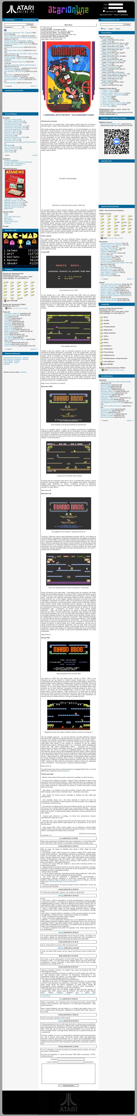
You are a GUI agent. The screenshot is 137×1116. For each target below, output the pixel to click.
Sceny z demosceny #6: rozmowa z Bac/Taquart (20, 37)
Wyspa (6, 333)
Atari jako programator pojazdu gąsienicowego (19, 65)
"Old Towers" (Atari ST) (11, 313)
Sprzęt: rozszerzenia (107, 290)
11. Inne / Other (106, 106)
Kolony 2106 (8, 328)
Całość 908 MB (106, 364)
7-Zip (20, 308)
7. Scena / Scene (106, 99)
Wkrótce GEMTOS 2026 (12, 36)
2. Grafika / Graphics (107, 91)
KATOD (103, 254)
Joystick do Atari (106, 394)
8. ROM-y (104, 339)
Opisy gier (6, 312)
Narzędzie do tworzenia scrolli (14, 123)
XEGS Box (104, 412)
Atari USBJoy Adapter (108, 287)
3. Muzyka (104, 323)
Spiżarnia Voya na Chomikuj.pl (14, 207)
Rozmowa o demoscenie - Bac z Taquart (17, 32)
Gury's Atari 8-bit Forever (12, 216)
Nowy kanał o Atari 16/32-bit (13, 50)
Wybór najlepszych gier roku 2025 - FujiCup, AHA (20, 53)
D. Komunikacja (106, 352)
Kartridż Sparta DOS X (11, 124)
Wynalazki (102, 380)
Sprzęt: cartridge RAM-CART (110, 294)
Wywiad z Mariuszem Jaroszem (111, 243)
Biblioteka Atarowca (10, 168)
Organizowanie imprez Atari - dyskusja (15, 357)
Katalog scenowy (105, 213)
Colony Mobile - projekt (11, 362)
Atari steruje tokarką (107, 417)
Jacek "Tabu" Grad (107, 267)
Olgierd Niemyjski (106, 275)
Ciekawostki (105, 70)
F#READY (104, 251)
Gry (104, 29)
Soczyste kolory (106, 410)
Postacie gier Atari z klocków (13, 79)
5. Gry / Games (106, 96)
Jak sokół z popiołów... (11, 78)
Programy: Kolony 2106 (108, 289)
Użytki (111, 29)
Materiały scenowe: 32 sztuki (13, 200)
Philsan (60, 948)
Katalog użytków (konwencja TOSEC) (112, 368)
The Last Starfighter (10, 336)
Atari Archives (8, 220)
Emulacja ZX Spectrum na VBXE (15, 137)
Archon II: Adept (9, 329)
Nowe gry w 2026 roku (11, 119)
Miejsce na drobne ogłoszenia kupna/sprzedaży (116, 295)
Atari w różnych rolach (108, 414)
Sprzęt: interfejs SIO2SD (109, 300)
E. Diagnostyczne (107, 355)
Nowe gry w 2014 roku (11, 148)
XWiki (6, 215)
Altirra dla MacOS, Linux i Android (112, 61)
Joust (6, 320)
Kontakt (5, 226)
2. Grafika (104, 320)
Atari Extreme (8, 74)
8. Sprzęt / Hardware (107, 101)
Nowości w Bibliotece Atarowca (14, 62)
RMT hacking (105, 38)
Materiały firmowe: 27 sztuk (13, 204)
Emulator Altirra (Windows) (13, 165)
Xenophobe (8, 325)
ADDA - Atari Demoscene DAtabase (111, 210)
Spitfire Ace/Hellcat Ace (12, 331)
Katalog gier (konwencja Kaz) (13, 273)
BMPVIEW (7, 145)
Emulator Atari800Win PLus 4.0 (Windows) (18, 162)
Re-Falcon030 (9, 70)
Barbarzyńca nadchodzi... (12, 68)
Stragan (102, 282)
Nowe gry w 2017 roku (11, 134)
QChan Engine (9, 152)
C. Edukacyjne (106, 349)
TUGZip (25, 308)
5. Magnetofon (106, 330)
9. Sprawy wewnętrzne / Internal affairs (113, 103)
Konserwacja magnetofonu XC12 (15, 129)
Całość (8, 308)
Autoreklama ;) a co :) (108, 54)
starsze (35, 155)
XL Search (7, 223)
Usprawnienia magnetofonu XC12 (15, 126)
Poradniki (6, 118)
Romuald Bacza (106, 258)
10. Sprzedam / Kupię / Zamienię (111, 104)
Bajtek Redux (8, 208)
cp (130, 216)
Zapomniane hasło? (106, 14)
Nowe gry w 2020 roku (11, 131)
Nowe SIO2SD (105, 388)
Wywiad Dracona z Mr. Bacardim (111, 245)
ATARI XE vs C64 (106, 51)
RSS (33, 27)
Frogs (6, 316)
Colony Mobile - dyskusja (11, 361)
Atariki (6, 213)
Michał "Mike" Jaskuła (108, 250)
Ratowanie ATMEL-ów (108, 391)
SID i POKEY (105, 83)
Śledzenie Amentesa (107, 259)
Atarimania (7, 218)
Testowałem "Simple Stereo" (110, 398)
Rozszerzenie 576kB (107, 409)
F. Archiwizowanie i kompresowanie (113, 358)
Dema (118, 29)
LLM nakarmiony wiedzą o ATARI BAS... (114, 74)
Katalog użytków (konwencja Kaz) (111, 308)
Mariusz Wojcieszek (107, 256)
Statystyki (6, 364)
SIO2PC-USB (105, 386)
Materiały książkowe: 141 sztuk (14, 202)
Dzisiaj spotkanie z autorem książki (15, 58)
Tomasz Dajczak (106, 246)
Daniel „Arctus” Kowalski (109, 253)
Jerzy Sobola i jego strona (109, 67)
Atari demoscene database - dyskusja (15, 359)
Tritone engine (9, 150)
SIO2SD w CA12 (106, 390)
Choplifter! (7, 318)
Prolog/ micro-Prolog (107, 57)
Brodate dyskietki (10, 83)
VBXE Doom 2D (106, 64)
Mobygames (65, 771)
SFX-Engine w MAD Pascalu (13, 121)
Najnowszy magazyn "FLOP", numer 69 (17, 44)
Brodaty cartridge (10, 57)
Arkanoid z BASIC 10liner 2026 (111, 77)
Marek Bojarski (105, 274)
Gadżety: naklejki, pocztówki (110, 292)
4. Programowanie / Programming (112, 95)
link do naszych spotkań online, (111, 124)
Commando (8, 321)
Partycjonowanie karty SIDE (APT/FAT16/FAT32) (20, 142)
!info (117, 222)
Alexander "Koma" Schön (109, 269)
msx (123, 225)
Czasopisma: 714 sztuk (12, 199)
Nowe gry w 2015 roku (11, 140)
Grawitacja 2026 (106, 41)
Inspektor (7, 344)
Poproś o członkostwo (121, 14)
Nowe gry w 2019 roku (11, 132)
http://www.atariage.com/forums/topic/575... (64, 881)
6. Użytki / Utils (105, 98)
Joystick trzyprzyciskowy (109, 401)
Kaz (60, 838)
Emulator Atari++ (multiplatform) (14, 163)
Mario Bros (7, 323)
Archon (6, 334)
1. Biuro (104, 317)
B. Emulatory (105, 346)
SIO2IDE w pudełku (107, 415)
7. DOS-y (104, 336)
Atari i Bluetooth (106, 385)
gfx (130, 219)
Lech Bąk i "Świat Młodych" (109, 248)
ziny (116, 235)
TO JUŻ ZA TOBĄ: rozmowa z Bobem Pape (115, 262)
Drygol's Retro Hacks (11, 221)
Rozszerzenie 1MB (107, 399)
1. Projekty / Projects (107, 90)
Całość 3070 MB (10, 300)
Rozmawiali (103, 241)
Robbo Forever (9, 326)
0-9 (6, 282)
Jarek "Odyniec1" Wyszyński (110, 272)
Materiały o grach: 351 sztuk (13, 205)
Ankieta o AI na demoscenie (13, 47)
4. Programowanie (107, 326)
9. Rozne (104, 342)
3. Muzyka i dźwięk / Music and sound (113, 93)
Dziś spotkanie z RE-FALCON (14, 71)
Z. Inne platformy (107, 361)
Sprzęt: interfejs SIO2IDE (109, 298)
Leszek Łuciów (105, 261)
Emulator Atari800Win (11, 160)
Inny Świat (7, 342)
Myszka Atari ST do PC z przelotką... (112, 45)
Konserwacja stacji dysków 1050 (14, 127)
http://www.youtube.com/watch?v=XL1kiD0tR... (56, 994)
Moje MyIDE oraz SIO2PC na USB (112, 402)
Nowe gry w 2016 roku (11, 139)
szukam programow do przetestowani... (113, 48)
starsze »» (34, 86)
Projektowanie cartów (108, 393)
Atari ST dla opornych (11, 147)
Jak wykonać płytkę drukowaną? (111, 406)
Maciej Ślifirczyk (106, 271)
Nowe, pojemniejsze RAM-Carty (111, 284)
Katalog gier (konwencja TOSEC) (14, 304)
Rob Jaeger (104, 266)
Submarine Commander (12, 315)
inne (20, 298)
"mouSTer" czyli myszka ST (110, 286)
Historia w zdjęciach (107, 80)
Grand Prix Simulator (11, 346)
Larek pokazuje (9, 135)
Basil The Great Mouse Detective (15, 339)
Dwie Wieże (8, 337)
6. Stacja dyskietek (107, 333)
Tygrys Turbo (105, 396)
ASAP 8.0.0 (8, 76)
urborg (60, 895)
